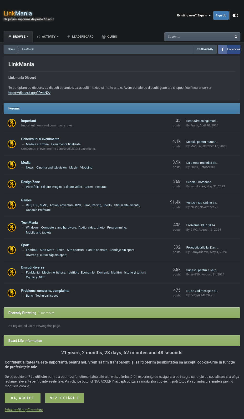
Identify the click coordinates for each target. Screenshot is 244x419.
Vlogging (86, 167)
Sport (25, 245)
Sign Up (221, 15)
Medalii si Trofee (37, 144)
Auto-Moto (47, 250)
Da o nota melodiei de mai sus (207, 163)
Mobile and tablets (38, 232)
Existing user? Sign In (194, 15)
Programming (116, 227)
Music (73, 167)
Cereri (89, 187)
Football (31, 250)
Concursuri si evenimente (40, 139)
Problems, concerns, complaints (45, 291)
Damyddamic (199, 252)
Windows (32, 227)
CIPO (193, 229)
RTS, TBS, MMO (36, 205)
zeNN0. (195, 274)
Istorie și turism (135, 272)
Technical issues (47, 295)
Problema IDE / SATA (200, 225)
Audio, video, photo (92, 227)
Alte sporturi (75, 250)
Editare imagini (51, 187)
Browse (19, 36)
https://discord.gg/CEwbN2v (29, 93)
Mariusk (195, 146)
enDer (194, 207)
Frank (194, 125)
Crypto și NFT (35, 277)
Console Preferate (38, 210)
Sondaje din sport (122, 250)
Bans (29, 295)
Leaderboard (82, 36)
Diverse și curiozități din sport (46, 255)
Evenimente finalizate (66, 144)
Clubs (112, 36)
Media (25, 163)
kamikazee (197, 186)
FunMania (33, 272)
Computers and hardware (58, 227)
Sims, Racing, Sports (98, 205)
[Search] (186, 36)
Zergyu (195, 295)
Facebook (233, 49)
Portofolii (32, 187)
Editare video (73, 187)
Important (28, 121)
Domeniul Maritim (109, 272)
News (30, 167)
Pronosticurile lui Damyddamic (207, 247)
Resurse (101, 187)
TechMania (29, 222)
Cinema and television (51, 167)
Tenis (60, 250)
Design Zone (30, 182)
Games (26, 200)
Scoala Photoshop (198, 182)
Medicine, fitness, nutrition (60, 272)
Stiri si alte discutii (126, 205)
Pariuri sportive (96, 250)
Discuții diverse (32, 267)
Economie (88, 272)
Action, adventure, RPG (65, 205)
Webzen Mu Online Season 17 (206, 203)
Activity (48, 36)
